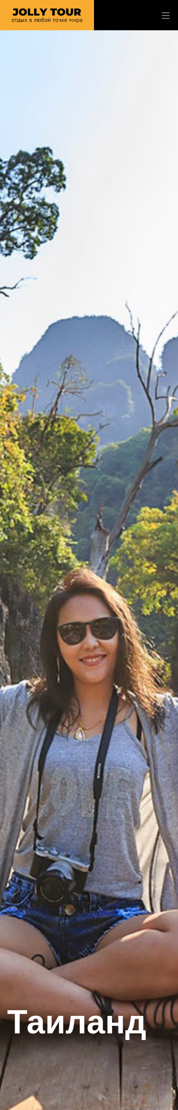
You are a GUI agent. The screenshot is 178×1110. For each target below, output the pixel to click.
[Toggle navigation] (163, 15)
